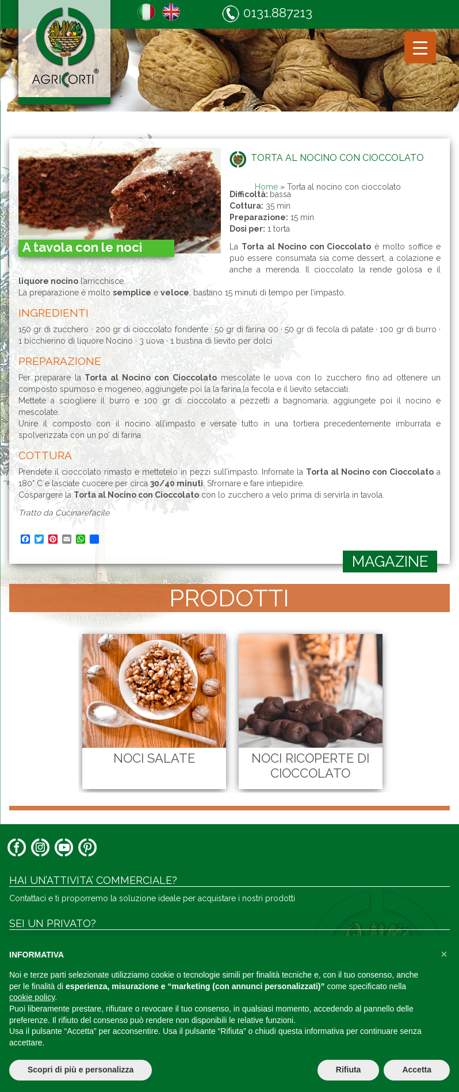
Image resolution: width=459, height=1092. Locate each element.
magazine (390, 561)
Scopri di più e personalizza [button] (80, 1069)
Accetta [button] (416, 1069)
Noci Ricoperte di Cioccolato (306, 765)
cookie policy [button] (32, 997)
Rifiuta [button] (348, 1069)
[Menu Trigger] (420, 47)
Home (266, 186)
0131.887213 (266, 13)
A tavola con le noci (82, 247)
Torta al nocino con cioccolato (337, 157)
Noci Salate (149, 758)
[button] (444, 954)
